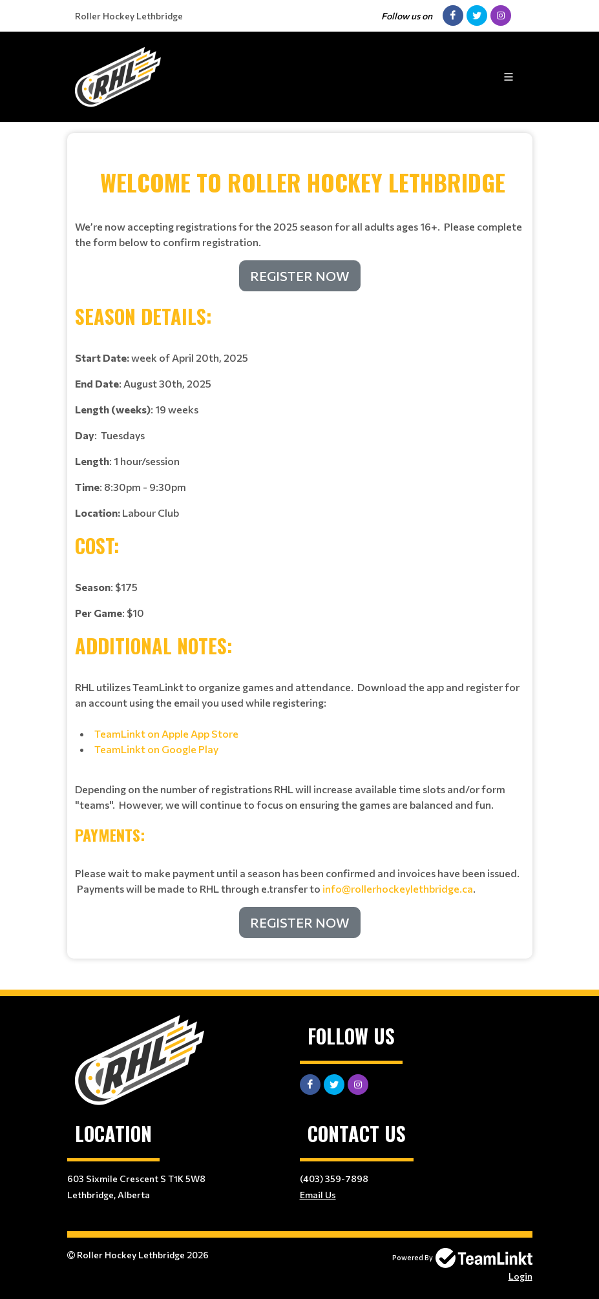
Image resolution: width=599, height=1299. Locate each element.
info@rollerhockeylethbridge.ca (397, 888)
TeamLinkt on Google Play (157, 749)
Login (520, 1276)
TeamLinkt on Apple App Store (166, 733)
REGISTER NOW (300, 276)
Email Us (318, 1194)
